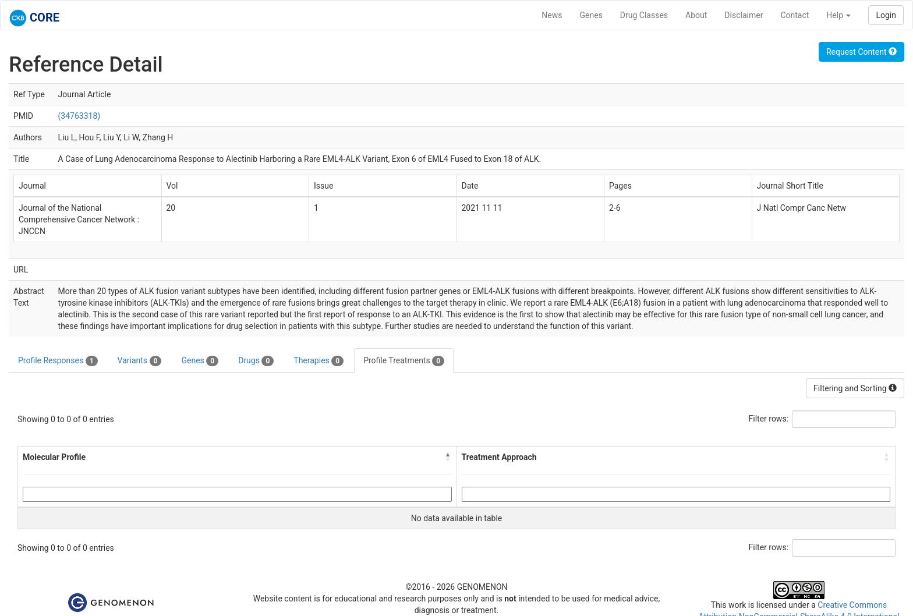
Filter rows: (769, 418)
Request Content (861, 51)
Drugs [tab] (256, 361)
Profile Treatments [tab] (403, 361)
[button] (448, 457)
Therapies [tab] (318, 361)
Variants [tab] (140, 361)
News (552, 15)
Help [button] (838, 15)
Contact (794, 15)
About (696, 15)
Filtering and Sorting (855, 388)
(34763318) (79, 116)
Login (886, 15)
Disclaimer (743, 15)
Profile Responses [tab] (58, 361)
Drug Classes (644, 15)
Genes (591, 15)
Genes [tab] (199, 361)
